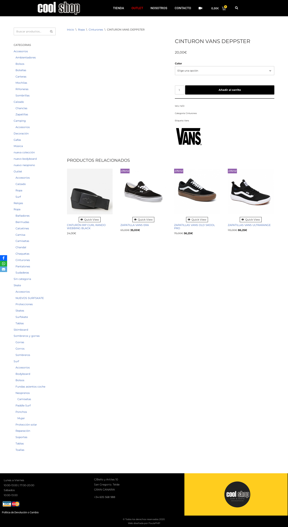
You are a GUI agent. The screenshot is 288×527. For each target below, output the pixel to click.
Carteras (21, 76)
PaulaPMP (154, 523)
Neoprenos (23, 393)
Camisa (20, 234)
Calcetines (22, 228)
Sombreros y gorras (27, 336)
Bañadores (23, 215)
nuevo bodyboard (25, 158)
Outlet (18, 171)
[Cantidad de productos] (179, 89)
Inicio (70, 29)
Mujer (21, 418)
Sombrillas (23, 95)
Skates (20, 310)
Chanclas (21, 108)
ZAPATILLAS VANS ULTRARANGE (249, 225)
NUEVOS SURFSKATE (30, 298)
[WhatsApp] (3, 263)
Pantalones (23, 266)
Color (178, 63)
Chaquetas (22, 253)
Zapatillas (22, 114)
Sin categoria (22, 279)
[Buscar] (30, 31)
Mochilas (21, 82)
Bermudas (22, 222)
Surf (18, 196)
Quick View (89, 219)
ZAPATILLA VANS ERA (134, 225)
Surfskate (22, 317)
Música (18, 146)
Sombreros (23, 355)
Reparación (23, 430)
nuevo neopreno (24, 165)
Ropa (19, 190)
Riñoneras (22, 89)
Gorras (20, 342)
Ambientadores (26, 57)
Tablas (20, 323)
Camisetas (22, 241)
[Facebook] (3, 258)
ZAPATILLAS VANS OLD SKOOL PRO (194, 227)
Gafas (17, 140)
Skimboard (21, 329)
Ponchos (21, 412)
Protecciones (24, 304)
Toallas (20, 450)
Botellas (21, 70)
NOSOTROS (159, 8)
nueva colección (24, 152)
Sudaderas (22, 272)
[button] (236, 8)
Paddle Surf (23, 405)
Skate (17, 285)
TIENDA (118, 8)
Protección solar (26, 424)
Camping (20, 120)
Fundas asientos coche (30, 386)
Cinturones (23, 260)
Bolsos (20, 64)
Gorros (20, 348)
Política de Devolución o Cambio (20, 512)
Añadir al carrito (230, 90)
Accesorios (21, 51)
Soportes (21, 437)
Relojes (18, 203)
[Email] (3, 269)
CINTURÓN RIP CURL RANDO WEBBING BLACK (86, 227)
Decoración (21, 133)
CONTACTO (183, 8)
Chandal (21, 247)
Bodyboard (23, 374)
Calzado (19, 102)
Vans (186, 120)
